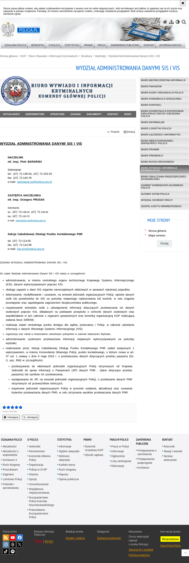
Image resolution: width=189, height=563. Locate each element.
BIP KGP (49, 541)
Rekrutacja (117, 465)
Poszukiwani (10, 469)
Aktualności (11, 114)
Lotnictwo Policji (12, 479)
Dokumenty (94, 114)
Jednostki (34, 446)
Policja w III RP (38, 469)
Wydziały (100, 56)
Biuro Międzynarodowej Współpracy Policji (157, 142)
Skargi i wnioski (173, 451)
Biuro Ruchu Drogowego (157, 161)
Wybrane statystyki (64, 458)
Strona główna (8, 56)
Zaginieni (8, 474)
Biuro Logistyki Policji (156, 128)
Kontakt (112, 114)
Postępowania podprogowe (146, 460)
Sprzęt (33, 479)
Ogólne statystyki (69, 451)
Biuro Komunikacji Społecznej (161, 98)
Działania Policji (11, 440)
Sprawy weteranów (170, 458)
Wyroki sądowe (94, 454)
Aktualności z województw (11, 453)
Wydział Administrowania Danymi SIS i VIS (134, 56)
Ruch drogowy (11, 464)
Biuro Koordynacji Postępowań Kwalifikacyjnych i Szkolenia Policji (162, 114)
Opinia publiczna (69, 479)
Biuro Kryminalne (153, 122)
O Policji (32, 440)
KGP (23, 56)
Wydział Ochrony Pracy (157, 200)
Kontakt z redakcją (75, 538)
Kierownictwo (34, 114)
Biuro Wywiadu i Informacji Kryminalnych (53, 56)
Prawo (88, 440)
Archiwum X (10, 459)
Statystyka (64, 440)
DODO (127, 114)
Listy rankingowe (121, 461)
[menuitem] (15, 44)
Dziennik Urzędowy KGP (94, 448)
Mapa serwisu (156, 235)
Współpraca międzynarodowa (39, 490)
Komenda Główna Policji (39, 458)
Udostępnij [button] (11, 417)
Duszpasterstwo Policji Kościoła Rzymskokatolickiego (41, 501)
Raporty (63, 474)
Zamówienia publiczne (143, 442)
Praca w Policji (119, 440)
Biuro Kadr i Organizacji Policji (162, 92)
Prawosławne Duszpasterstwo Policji (38, 513)
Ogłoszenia (118, 456)
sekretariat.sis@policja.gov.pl (34, 181)
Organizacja (36, 464)
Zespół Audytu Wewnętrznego (161, 206)
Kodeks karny (67, 464)
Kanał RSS (6, 537)
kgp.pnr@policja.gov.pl (30, 248)
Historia (33, 474)
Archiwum (143, 467)
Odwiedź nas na (13, 537)
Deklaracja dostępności (109, 538)
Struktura (86, 56)
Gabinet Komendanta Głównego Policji (162, 186)
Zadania (75, 114)
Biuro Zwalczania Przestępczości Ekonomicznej (163, 178)
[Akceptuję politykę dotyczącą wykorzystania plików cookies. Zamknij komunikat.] (183, 3)
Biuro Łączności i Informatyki (160, 134)
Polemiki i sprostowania (11, 486)
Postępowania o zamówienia (147, 452)
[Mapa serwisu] (171, 21)
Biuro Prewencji (152, 155)
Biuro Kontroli (151, 105)
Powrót (113, 132)
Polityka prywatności (139, 555)
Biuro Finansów (151, 86)
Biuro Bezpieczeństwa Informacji (163, 80)
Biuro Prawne (150, 149)
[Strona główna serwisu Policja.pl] (165, 21)
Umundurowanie (39, 484)
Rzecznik (169, 446)
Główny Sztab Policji (155, 194)
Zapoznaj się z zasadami (141, 549)
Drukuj (129, 132)
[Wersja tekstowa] (178, 21)
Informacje (65, 446)
